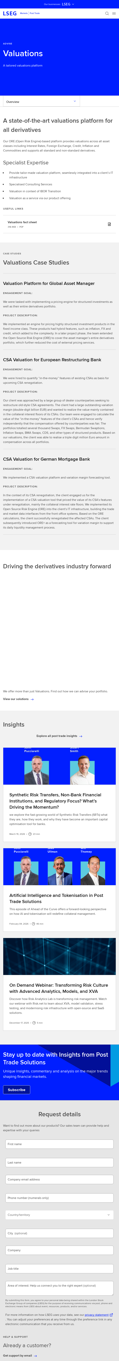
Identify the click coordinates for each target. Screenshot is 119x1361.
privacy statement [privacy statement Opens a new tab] (97, 1202)
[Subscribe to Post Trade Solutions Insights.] (16, 976)
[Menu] (114, 13)
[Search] (107, 13)
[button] (59, 1309)
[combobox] (55, 1295)
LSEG (68, 4)
